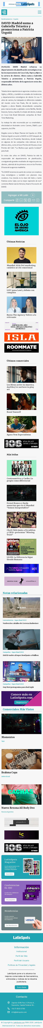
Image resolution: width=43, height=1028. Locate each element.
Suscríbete (21, 987)
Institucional (21, 951)
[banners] (21, 4)
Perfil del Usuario (21, 960)
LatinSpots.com (19, 1022)
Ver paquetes (10, 900)
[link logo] (4, 12)
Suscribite (9, 874)
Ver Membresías (11, 925)
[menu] (40, 12)
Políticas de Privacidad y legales (21, 965)
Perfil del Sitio (22, 956)
